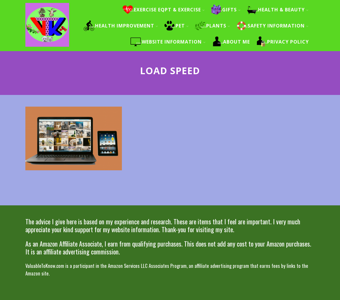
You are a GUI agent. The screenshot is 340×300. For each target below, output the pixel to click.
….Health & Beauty (281, 9)
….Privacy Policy (285, 42)
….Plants (215, 25)
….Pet (179, 25)
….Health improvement (124, 25)
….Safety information (275, 25)
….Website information (171, 42)
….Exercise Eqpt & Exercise (166, 9)
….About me (234, 42)
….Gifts (229, 9)
